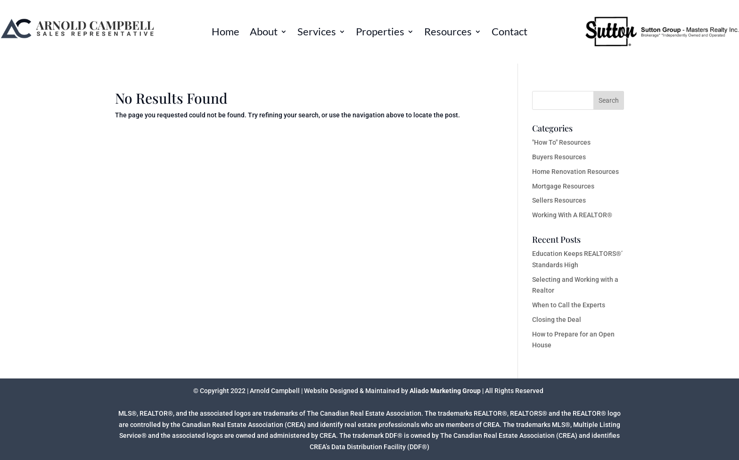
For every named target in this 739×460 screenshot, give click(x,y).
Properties (380, 33)
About (264, 33)
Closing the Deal (556, 319)
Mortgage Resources (563, 186)
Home (225, 33)
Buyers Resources (559, 157)
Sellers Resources (559, 200)
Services (316, 33)
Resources (448, 33)
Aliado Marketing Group (445, 390)
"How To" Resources (561, 142)
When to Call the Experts (568, 305)
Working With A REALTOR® (572, 215)
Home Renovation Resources (575, 171)
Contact (509, 33)
